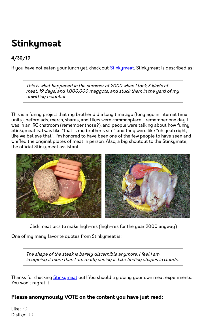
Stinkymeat (122, 68)
